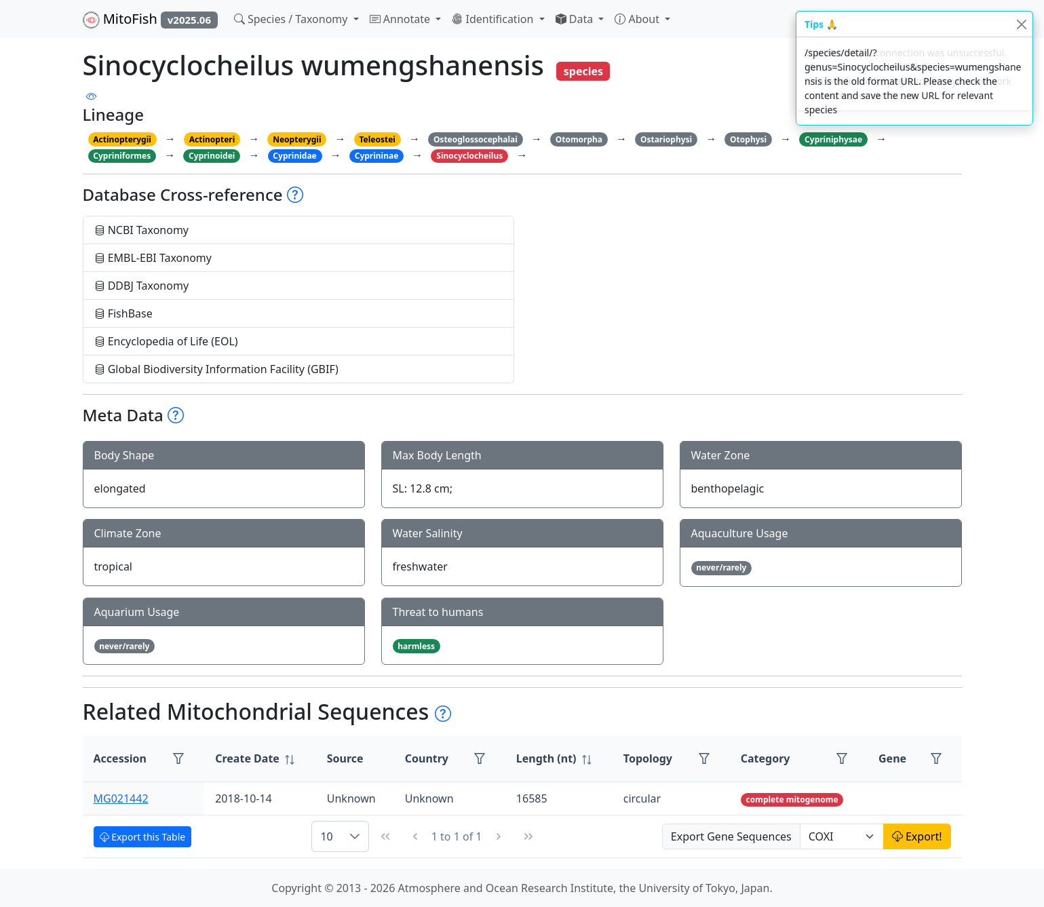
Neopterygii (297, 139)
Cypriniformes (122, 155)
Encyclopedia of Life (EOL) (166, 341)
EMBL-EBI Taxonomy (153, 257)
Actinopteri (212, 139)
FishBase (123, 313)
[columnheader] (260, 758)
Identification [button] (494, 19)
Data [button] (576, 19)
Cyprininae (377, 155)
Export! (917, 836)
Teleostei (377, 139)
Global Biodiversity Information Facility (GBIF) (216, 369)
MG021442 (121, 798)
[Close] (1021, 24)
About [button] (638, 19)
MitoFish (150, 18)
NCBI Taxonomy (141, 230)
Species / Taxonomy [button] (292, 19)
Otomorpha (579, 139)
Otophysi (748, 139)
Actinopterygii (122, 139)
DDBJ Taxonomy (141, 285)
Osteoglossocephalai (475, 139)
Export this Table (143, 836)
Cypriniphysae (833, 139)
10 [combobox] (326, 836)
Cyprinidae (294, 155)
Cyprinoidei (212, 155)
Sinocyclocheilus (469, 155)
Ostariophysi (666, 139)
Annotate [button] (401, 19)
